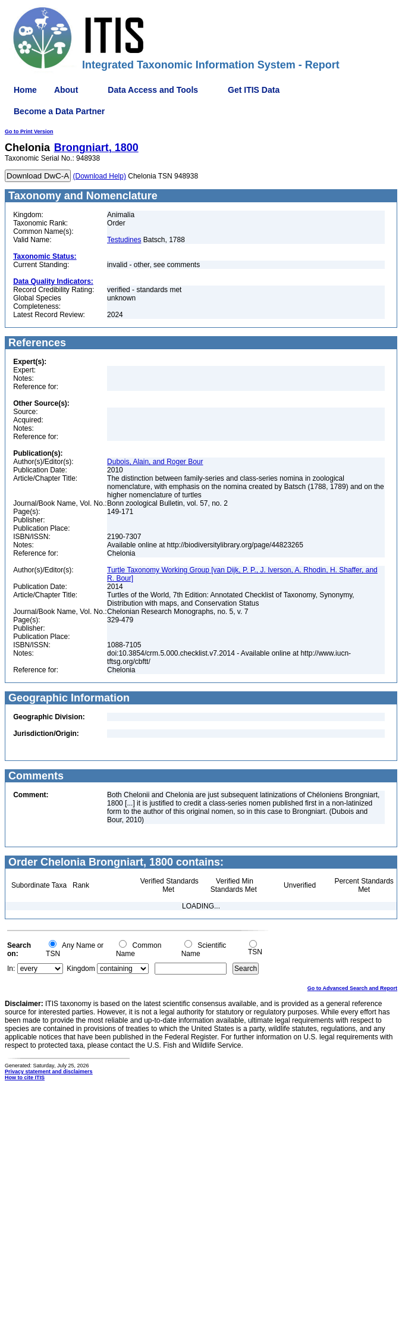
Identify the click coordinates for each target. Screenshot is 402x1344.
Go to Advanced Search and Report (352, 988)
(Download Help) (99, 176)
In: (11, 968)
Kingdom (81, 968)
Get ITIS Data (253, 90)
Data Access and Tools (153, 90)
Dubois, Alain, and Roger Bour (155, 462)
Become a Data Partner (59, 111)
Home (25, 90)
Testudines (124, 240)
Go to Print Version (29, 131)
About (66, 90)
